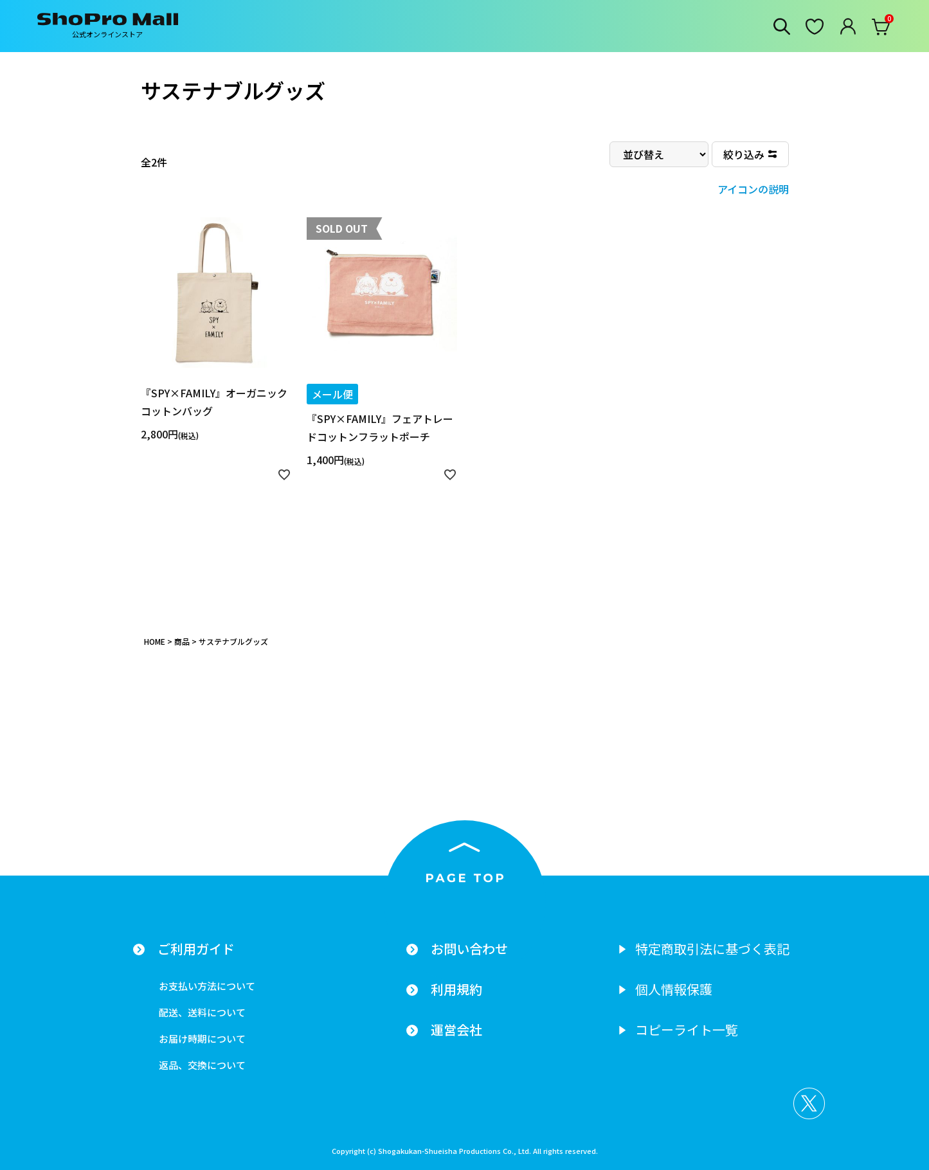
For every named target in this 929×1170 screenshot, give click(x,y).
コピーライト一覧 (686, 1030)
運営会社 (456, 1030)
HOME (154, 641)
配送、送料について (202, 1012)
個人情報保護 (673, 989)
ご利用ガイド (196, 949)
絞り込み (743, 154)
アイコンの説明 (753, 189)
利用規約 (456, 989)
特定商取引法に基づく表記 (712, 949)
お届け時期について (202, 1038)
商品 (182, 641)
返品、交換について (202, 1065)
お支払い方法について (207, 986)
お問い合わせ (469, 949)
